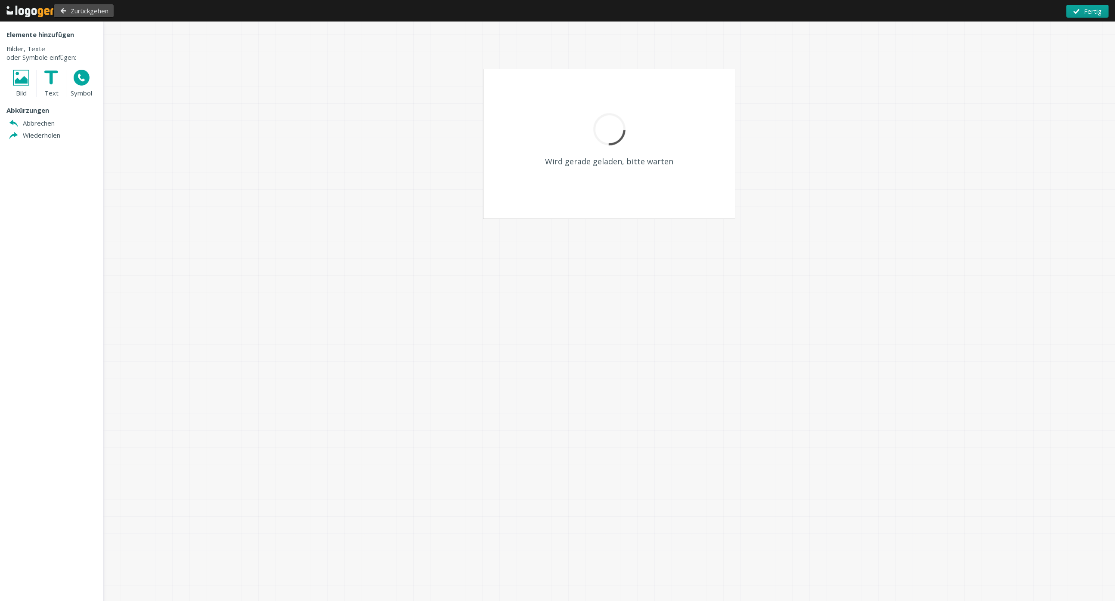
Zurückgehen (108, 10)
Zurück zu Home (36, 11)
